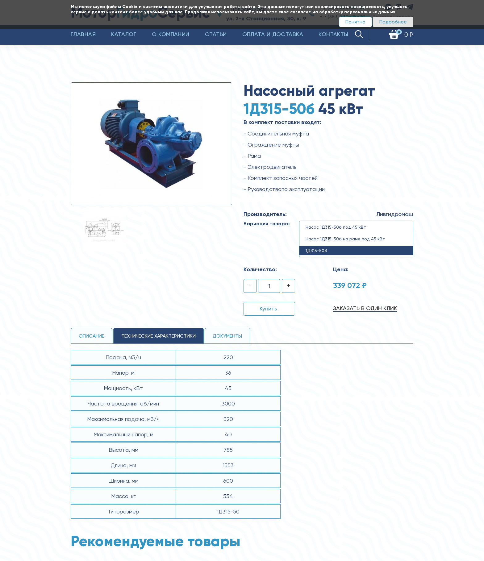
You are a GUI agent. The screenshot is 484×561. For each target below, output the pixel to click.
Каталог (123, 34)
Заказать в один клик (365, 308)
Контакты (333, 34)
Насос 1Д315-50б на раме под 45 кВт (345, 238)
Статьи (216, 34)
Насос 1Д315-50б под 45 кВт (336, 227)
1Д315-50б (316, 250)
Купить (268, 308)
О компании (171, 34)
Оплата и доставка (272, 34)
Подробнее (393, 22)
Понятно (355, 22)
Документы (227, 336)
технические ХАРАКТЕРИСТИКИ (158, 336)
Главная (83, 34)
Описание (91, 336)
